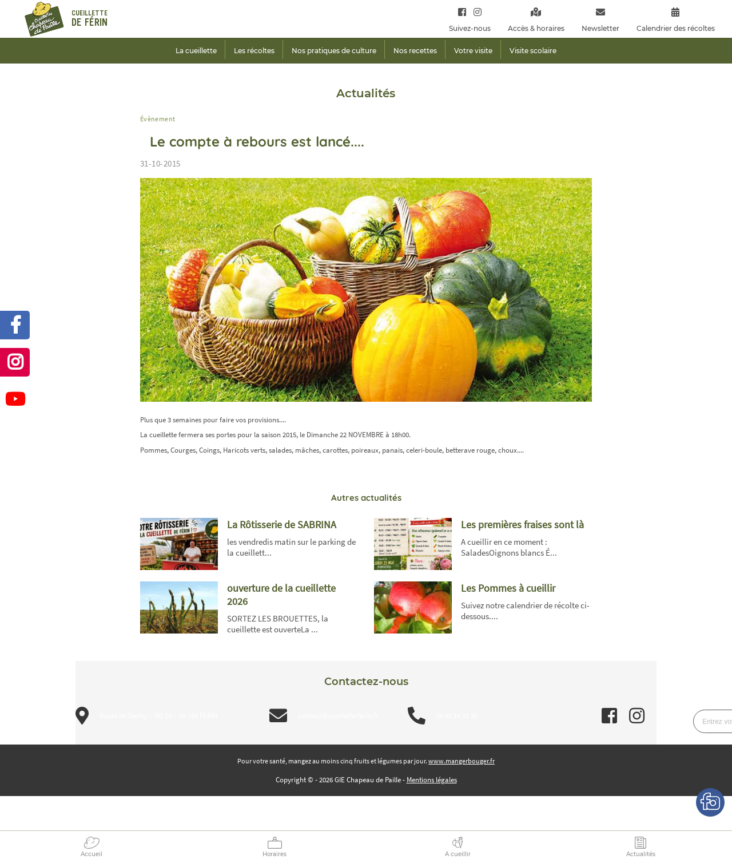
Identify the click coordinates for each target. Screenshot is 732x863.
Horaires (274, 854)
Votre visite (473, 50)
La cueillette (196, 50)
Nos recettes (415, 50)
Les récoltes (254, 50)
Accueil (91, 854)
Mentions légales (432, 780)
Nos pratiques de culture (334, 50)
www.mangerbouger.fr (461, 761)
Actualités (640, 854)
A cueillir (458, 854)
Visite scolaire (533, 50)
